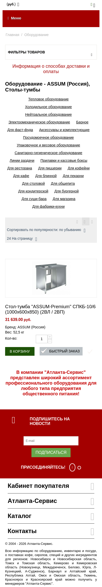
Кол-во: (11, 338)
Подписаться (51, 452)
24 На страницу (22, 239)
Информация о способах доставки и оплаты (50, 69)
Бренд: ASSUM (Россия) (25, 327)
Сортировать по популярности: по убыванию (46, 230)
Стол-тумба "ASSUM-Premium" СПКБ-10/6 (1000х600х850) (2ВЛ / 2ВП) (50, 309)
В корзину (20, 351)
